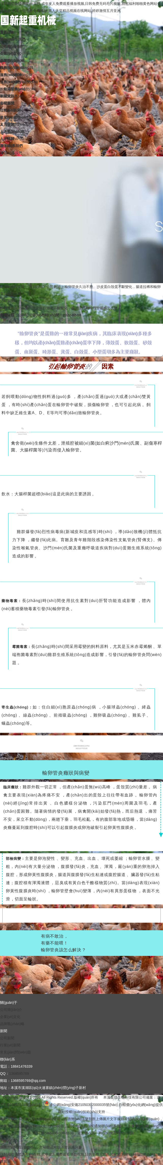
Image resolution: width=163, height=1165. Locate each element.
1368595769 (19, 1073)
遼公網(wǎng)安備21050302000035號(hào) (81, 1105)
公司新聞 (53, 287)
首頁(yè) (35, 287)
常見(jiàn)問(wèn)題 (15, 990)
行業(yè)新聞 (10, 983)
